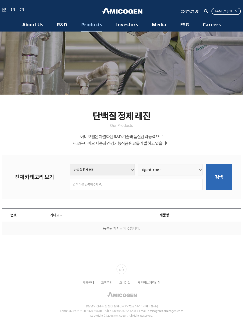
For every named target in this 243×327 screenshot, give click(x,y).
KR (4, 9)
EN (13, 9)
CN (22, 9)
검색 (206, 11)
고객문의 (106, 282)
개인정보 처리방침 (148, 282)
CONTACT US (189, 11)
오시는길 (124, 282)
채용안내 (88, 282)
